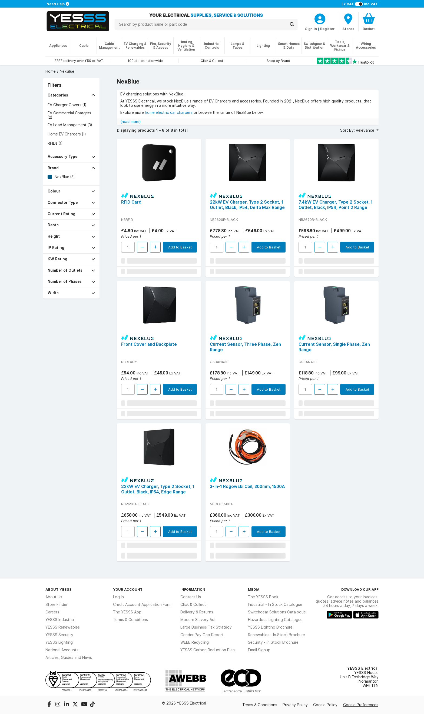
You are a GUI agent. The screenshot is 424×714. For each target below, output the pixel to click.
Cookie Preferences (360, 705)
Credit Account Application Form (142, 604)
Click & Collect (193, 604)
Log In (118, 597)
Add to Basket (180, 247)
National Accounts (61, 650)
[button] (71, 95)
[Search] (292, 24)
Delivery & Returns (196, 612)
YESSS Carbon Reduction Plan (207, 650)
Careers (52, 612)
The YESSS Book (263, 597)
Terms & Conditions (130, 619)
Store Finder (56, 604)
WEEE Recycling (194, 642)
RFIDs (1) (55, 143)
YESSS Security (59, 635)
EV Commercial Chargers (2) (69, 115)
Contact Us (190, 597)
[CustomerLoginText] (320, 18)
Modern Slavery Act (198, 619)
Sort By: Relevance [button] (357, 130)
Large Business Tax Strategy (206, 627)
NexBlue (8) (65, 177)
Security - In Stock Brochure (273, 642)
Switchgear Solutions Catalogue (277, 612)
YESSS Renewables (62, 627)
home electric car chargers (169, 112)
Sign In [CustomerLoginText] (311, 28)
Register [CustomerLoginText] (327, 28)
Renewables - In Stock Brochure (276, 635)
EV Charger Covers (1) (67, 105)
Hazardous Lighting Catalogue (275, 619)
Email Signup (259, 650)
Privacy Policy (295, 705)
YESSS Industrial (60, 619)
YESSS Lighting (59, 642)
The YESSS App (127, 612)
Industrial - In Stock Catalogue (275, 604)
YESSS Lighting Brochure (270, 627)
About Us (53, 597)
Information (192, 589)
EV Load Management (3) (70, 125)
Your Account (128, 589)
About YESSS (58, 589)
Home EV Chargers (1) (67, 134)
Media (254, 589)
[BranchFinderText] (348, 21)
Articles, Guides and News (68, 657)
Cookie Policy (325, 705)
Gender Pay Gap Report (202, 635)
